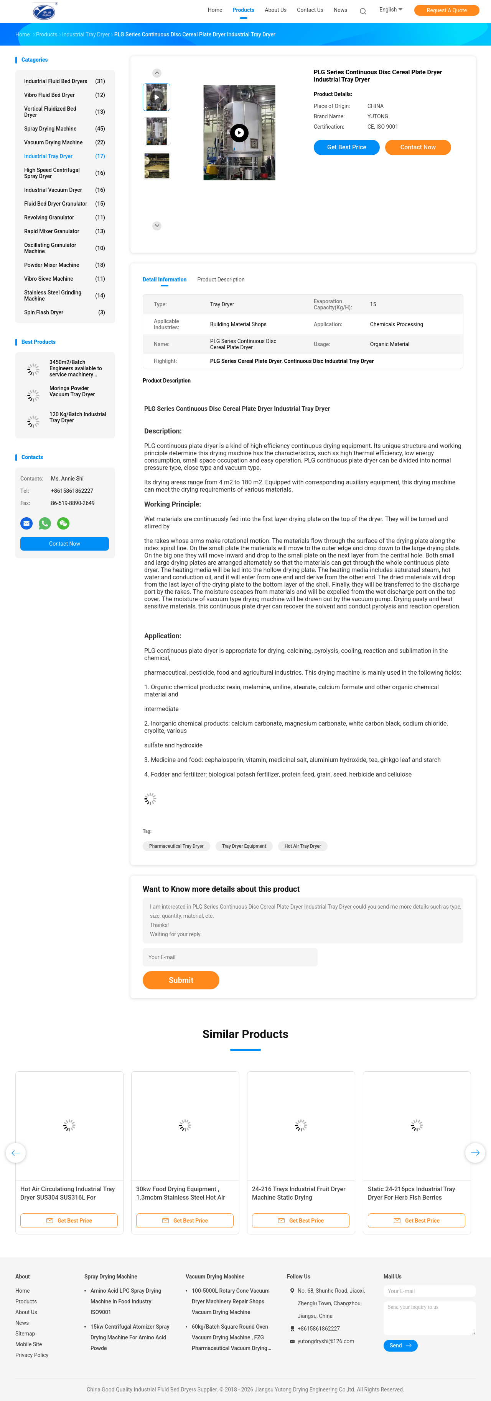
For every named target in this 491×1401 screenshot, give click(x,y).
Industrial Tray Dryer (64, 156)
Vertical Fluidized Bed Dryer (64, 112)
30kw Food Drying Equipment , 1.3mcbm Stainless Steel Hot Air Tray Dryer (180, 1197)
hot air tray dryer (303, 846)
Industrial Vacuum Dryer (64, 190)
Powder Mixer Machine (64, 265)
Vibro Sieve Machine (64, 279)
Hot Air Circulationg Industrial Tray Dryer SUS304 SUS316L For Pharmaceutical (67, 1197)
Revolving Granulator (64, 217)
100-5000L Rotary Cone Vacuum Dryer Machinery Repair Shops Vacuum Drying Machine (231, 1301)
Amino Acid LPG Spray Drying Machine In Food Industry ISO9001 (126, 1301)
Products (26, 1301)
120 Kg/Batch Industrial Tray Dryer (77, 417)
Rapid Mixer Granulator (64, 231)
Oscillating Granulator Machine (64, 248)
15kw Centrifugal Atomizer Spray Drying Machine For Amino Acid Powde (130, 1337)
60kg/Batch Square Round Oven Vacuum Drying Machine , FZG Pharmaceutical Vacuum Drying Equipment (230, 1339)
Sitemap (25, 1334)
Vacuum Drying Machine (64, 142)
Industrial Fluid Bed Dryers (64, 81)
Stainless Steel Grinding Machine (64, 295)
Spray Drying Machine (64, 128)
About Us (26, 1312)
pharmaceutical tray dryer (176, 846)
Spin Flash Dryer (64, 312)
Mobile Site (28, 1344)
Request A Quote (447, 10)
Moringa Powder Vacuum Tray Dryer (72, 391)
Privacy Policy (31, 1355)
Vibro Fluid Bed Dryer (64, 95)
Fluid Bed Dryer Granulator (64, 204)
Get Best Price (346, 147)
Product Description (220, 279)
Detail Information (164, 279)
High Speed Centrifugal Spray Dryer (64, 173)
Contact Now (64, 544)
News (22, 1323)
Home (22, 1291)
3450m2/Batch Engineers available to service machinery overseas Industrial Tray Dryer (78, 368)
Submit (181, 980)
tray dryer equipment (244, 846)
